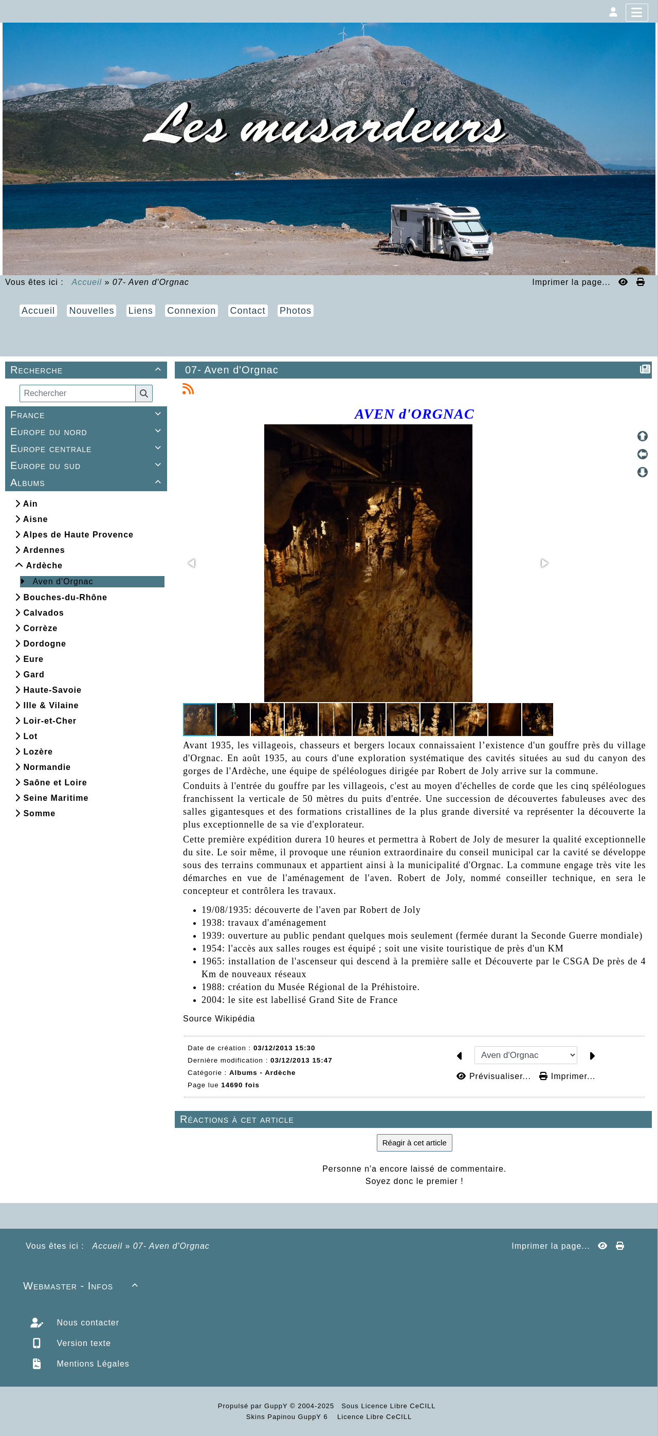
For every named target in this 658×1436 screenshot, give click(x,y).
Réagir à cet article (414, 1142)
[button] (192, 563)
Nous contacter (86, 1322)
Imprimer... (567, 1076)
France (87, 414)
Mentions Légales (92, 1363)
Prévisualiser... (495, 1076)
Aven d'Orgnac (62, 581)
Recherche (87, 369)
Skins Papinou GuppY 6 (289, 1417)
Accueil (87, 282)
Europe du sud (87, 465)
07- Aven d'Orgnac (232, 369)
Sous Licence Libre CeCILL (389, 1406)
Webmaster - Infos (82, 1285)
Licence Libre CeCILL (373, 1417)
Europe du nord (87, 431)
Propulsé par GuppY (254, 1406)
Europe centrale (87, 448)
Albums (87, 482)
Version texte (82, 1343)
